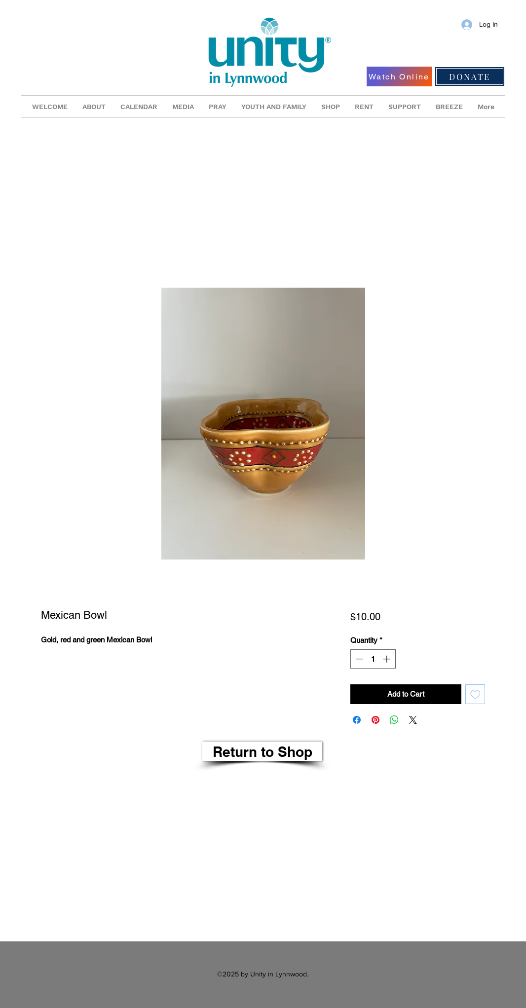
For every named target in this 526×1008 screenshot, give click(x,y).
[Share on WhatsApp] (394, 720)
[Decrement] (358, 659)
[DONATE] (470, 76)
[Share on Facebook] (357, 720)
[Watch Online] (399, 76)
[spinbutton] (373, 659)
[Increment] (387, 659)
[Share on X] (413, 720)
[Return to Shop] (262, 751)
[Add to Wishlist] (475, 694)
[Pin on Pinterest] (375, 720)
